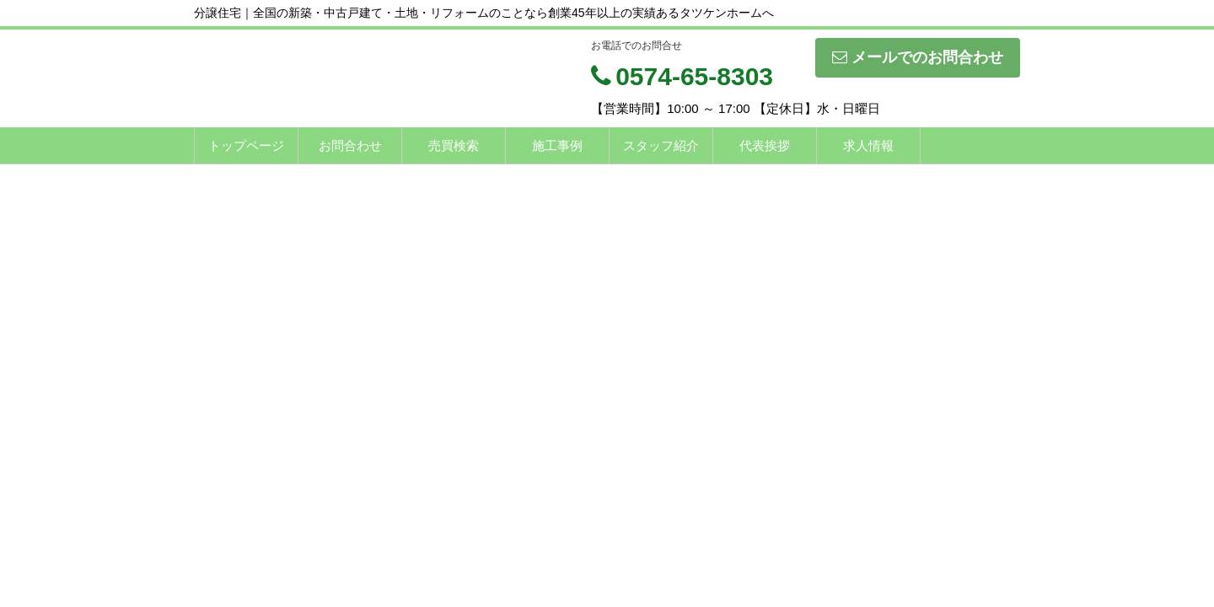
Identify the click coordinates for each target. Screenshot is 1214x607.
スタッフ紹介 (661, 145)
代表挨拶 (764, 145)
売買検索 (453, 145)
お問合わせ (350, 145)
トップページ (246, 145)
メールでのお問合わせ (917, 57)
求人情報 (868, 145)
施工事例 (557, 145)
